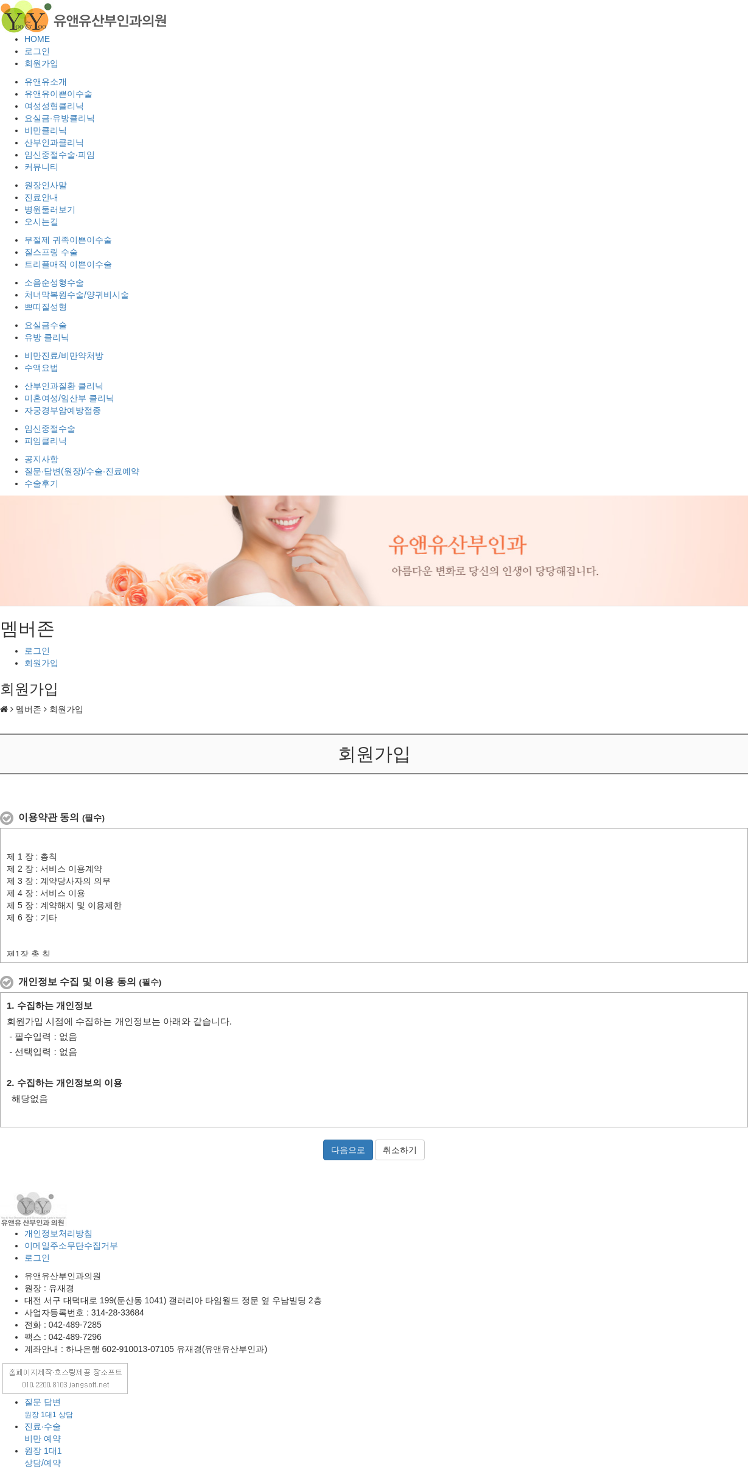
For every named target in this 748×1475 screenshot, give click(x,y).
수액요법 (41, 368)
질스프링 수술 (51, 252)
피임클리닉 (45, 441)
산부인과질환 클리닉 (63, 386)
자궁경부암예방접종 (62, 410)
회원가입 (41, 63)
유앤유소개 (45, 81)
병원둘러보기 (49, 209)
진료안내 (41, 197)
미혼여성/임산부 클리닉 (69, 398)
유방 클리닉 (46, 337)
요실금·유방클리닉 (59, 118)
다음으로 (348, 1150)
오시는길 (41, 221)
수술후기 (41, 483)
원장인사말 (45, 185)
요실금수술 (45, 325)
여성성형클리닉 (54, 106)
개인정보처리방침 (58, 1233)
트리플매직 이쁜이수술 (68, 264)
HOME (37, 39)
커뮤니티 (41, 167)
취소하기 (400, 1150)
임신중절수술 (49, 428)
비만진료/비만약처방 (63, 355)
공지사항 (41, 459)
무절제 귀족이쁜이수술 (68, 240)
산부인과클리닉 (54, 142)
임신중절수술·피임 (59, 154)
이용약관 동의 (61, 817)
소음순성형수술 (54, 282)
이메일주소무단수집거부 (71, 1245)
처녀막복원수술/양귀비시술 (76, 295)
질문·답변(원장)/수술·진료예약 (81, 471)
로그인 (37, 51)
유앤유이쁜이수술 (58, 94)
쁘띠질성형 (45, 307)
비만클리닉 (45, 130)
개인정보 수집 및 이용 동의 (89, 981)
